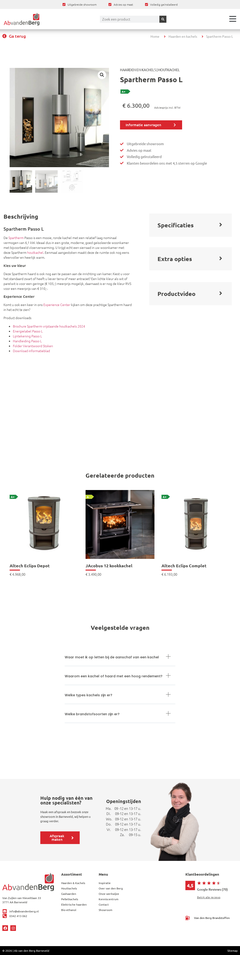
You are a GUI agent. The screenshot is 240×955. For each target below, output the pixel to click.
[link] (44, 533)
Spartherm (16, 237)
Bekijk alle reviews (208, 897)
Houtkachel (169, 69)
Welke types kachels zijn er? (88, 695)
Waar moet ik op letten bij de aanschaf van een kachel (112, 657)
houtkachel (35, 252)
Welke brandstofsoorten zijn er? (92, 714)
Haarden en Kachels (138, 69)
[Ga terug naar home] (21, 19)
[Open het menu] (233, 19)
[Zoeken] (162, 19)
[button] (102, 75)
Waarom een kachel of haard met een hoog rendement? (113, 676)
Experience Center (56, 304)
